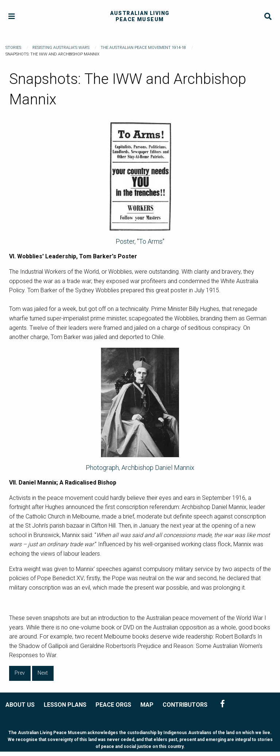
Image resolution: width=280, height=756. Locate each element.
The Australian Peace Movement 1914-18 (143, 47)
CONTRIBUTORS (185, 704)
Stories (13, 47)
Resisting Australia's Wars (60, 47)
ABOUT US (20, 704)
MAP (146, 704)
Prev (20, 673)
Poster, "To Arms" (140, 241)
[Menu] (12, 16)
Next (43, 673)
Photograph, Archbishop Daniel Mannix (140, 467)
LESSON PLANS (65, 704)
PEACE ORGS (113, 704)
